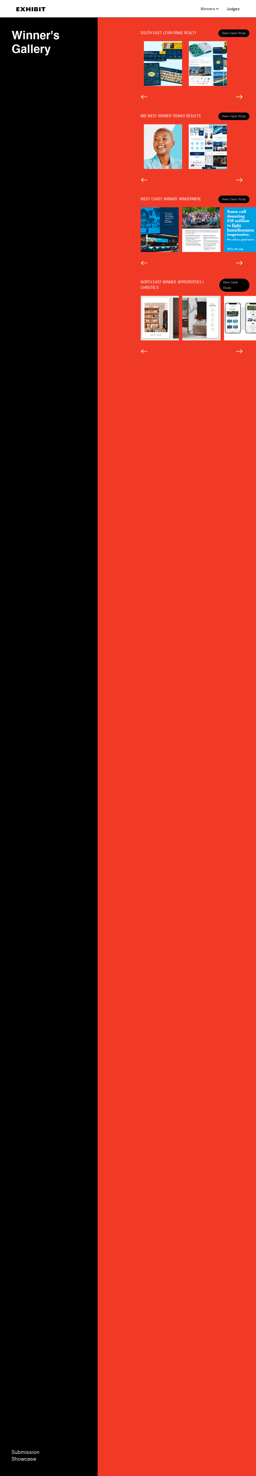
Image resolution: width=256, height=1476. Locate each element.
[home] (30, 9)
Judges (233, 9)
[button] (208, 9)
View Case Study (234, 33)
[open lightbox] (163, 63)
